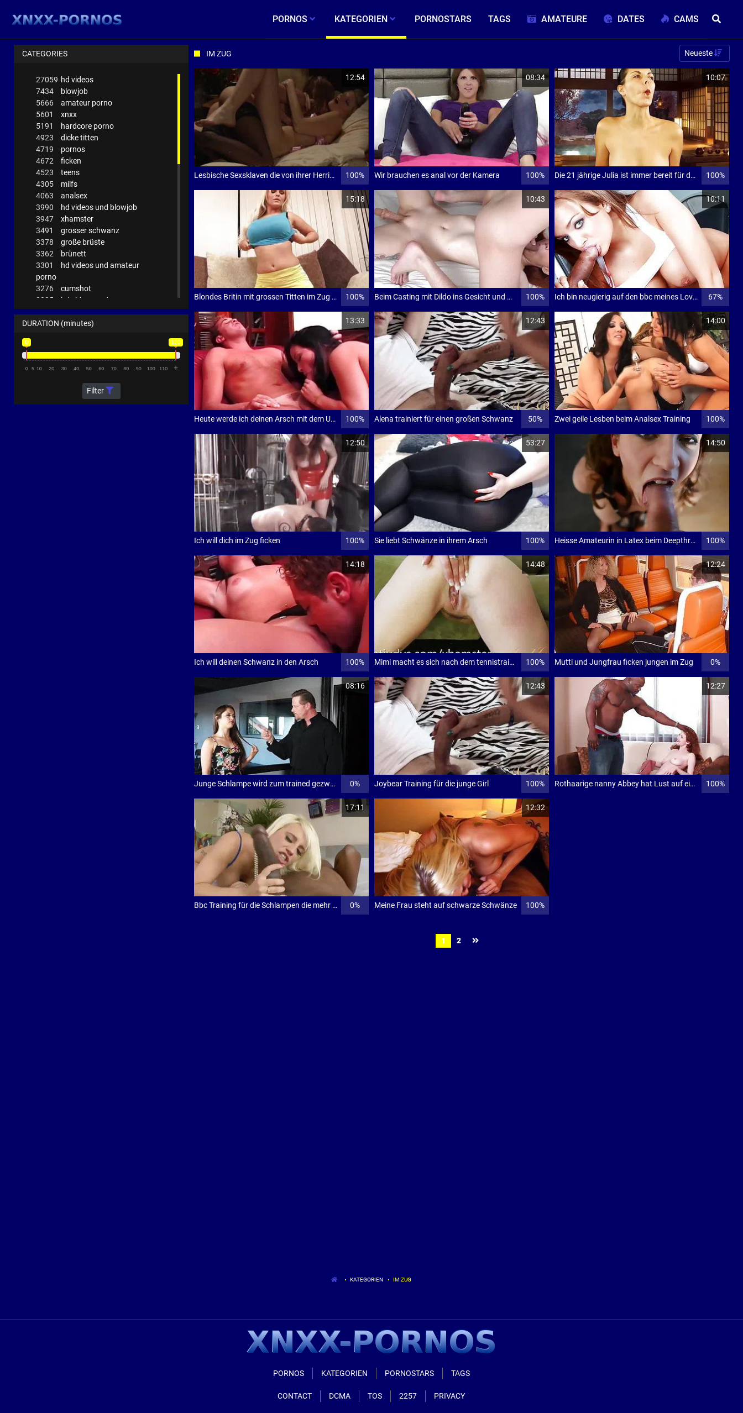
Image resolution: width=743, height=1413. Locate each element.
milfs (56, 184)
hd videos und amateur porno (87, 270)
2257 (408, 1395)
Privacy (449, 1395)
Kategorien (366, 1280)
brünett (61, 254)
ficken (58, 161)
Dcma (339, 1395)
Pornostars (409, 1373)
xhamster (64, 219)
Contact (295, 1395)
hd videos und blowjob (86, 207)
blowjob (62, 91)
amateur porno (74, 103)
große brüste (70, 242)
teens (58, 172)
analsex (61, 196)
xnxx (56, 114)
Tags (460, 1373)
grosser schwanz (77, 231)
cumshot (63, 289)
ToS (375, 1395)
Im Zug (402, 1280)
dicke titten (67, 138)
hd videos (64, 80)
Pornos (288, 1373)
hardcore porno (75, 126)
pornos (60, 149)
